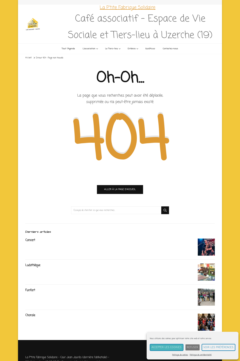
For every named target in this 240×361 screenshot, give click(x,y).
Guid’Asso (150, 48)
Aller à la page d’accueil (120, 189)
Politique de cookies (181, 355)
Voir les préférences (219, 347)
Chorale (30, 316)
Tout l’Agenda (68, 48)
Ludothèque (33, 266)
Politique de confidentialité (201, 355)
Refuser (193, 347)
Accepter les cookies (168, 347)
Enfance (132, 48)
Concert (30, 241)
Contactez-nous (170, 48)
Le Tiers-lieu (111, 48)
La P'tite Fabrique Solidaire (127, 7)
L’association (89, 48)
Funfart (30, 291)
